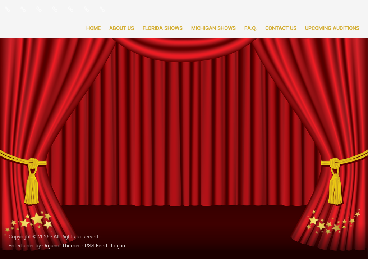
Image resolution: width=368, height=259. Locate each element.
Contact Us (280, 29)
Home (93, 29)
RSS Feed (96, 246)
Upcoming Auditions (332, 29)
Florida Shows (163, 29)
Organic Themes (61, 246)
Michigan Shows (213, 29)
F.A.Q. (250, 29)
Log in (118, 246)
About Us (121, 29)
